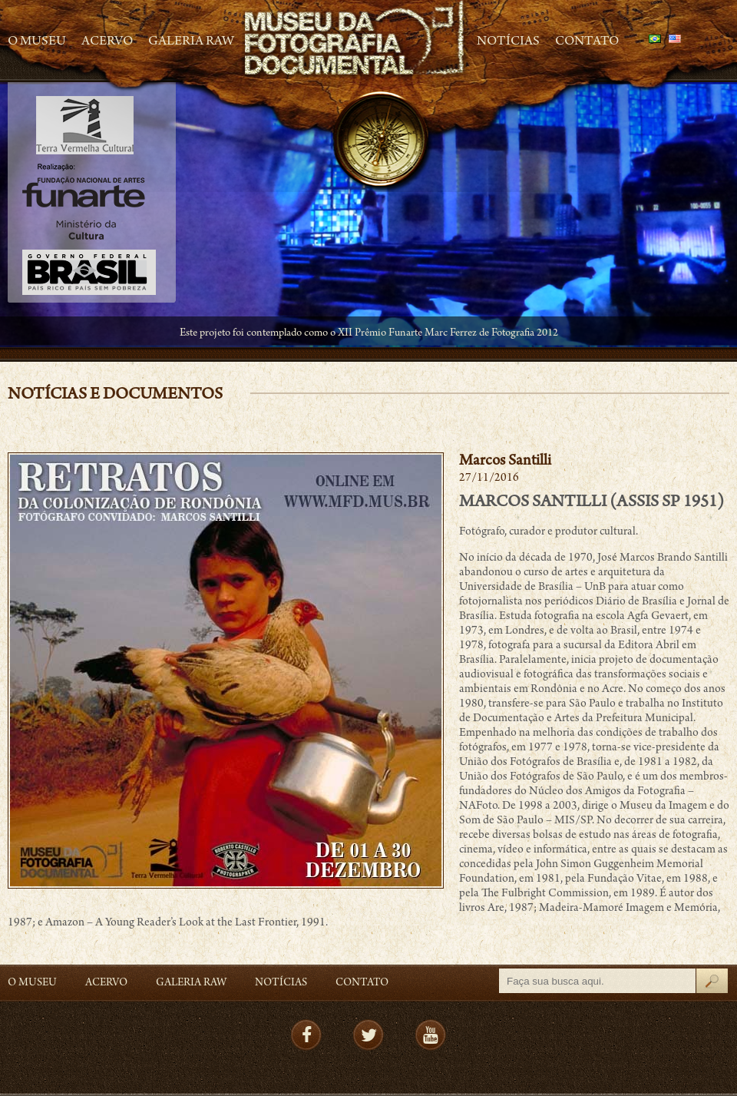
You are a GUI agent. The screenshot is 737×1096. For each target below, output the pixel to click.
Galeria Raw (191, 42)
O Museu (37, 42)
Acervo (107, 42)
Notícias (508, 42)
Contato (587, 42)
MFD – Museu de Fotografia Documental (355, 39)
